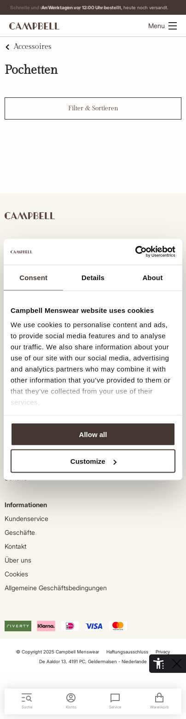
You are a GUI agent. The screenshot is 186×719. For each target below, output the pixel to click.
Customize (93, 461)
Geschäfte (20, 532)
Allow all (93, 434)
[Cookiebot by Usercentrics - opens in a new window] (135, 252)
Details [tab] (93, 277)
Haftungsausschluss (127, 651)
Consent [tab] (33, 277)
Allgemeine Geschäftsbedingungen (56, 588)
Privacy (163, 651)
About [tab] (152, 277)
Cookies (16, 574)
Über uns (18, 560)
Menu (162, 26)
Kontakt (15, 546)
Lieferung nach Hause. (93, 7)
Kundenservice (26, 518)
